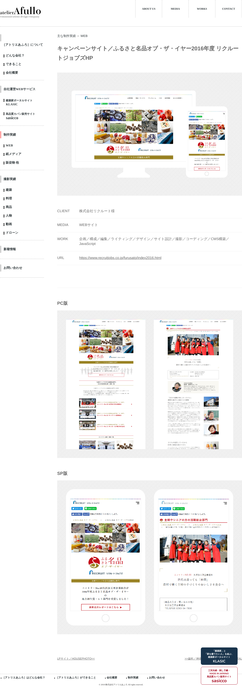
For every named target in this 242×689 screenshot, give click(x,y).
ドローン (12, 233)
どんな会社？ (15, 55)
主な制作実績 (66, 36)
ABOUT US (149, 8)
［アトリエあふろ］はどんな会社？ (23, 677)
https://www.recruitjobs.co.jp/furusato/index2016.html (120, 258)
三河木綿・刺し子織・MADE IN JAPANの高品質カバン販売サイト (219, 676)
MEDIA (175, 8)
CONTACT (228, 8)
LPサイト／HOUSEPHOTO (74, 658)
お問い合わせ (157, 677)
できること (14, 64)
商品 (9, 207)
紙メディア (13, 154)
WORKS (202, 8)
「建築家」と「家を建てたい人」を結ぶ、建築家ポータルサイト (219, 656)
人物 (9, 215)
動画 (9, 224)
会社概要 (12, 73)
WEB (9, 145)
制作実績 (133, 677)
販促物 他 (12, 162)
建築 (9, 190)
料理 (9, 198)
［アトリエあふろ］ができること (76, 677)
